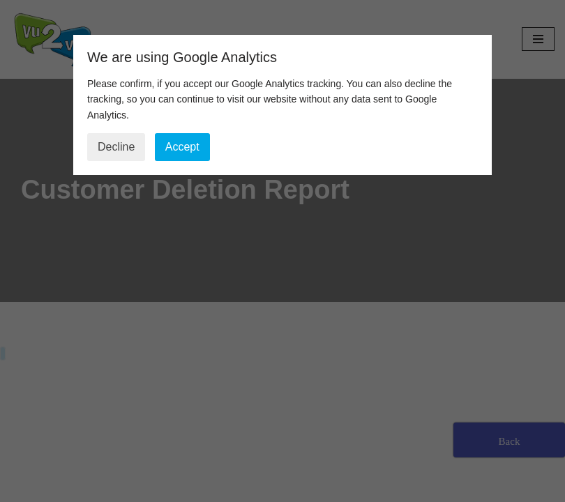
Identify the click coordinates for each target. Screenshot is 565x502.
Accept (182, 147)
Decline (116, 147)
